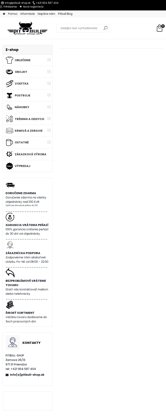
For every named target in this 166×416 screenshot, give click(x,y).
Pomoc (13, 14)
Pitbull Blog (65, 14)
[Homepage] (4, 13)
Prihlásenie (10, 6)
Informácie (27, 14)
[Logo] (27, 28)
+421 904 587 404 (47, 3)
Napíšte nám (46, 14)
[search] (105, 29)
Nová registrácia (33, 6)
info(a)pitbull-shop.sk (27, 375)
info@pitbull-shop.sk (18, 3)
